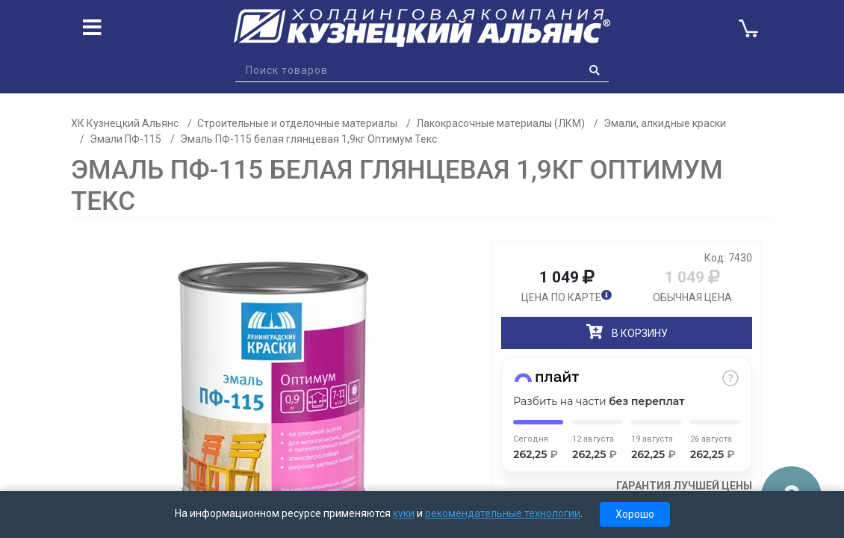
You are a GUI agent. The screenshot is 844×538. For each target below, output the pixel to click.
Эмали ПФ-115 (125, 139)
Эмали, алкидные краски (664, 123)
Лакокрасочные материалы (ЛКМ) (500, 123)
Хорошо (634, 514)
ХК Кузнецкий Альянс (125, 123)
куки (404, 513)
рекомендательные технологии (502, 513)
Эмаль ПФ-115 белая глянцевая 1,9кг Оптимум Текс (308, 139)
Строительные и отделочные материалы (297, 123)
